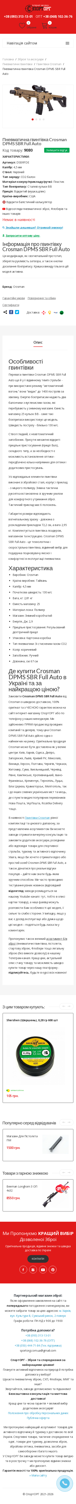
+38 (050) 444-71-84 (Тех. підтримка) (38, 1345)
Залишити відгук (56, 150)
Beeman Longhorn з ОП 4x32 (21, 1188)
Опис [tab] (38, 342)
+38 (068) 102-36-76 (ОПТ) (38, 1340)
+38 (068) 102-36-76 (57, 16)
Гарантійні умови (13, 298)
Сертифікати (10, 305)
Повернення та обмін (42, 298)
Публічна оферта (38, 1418)
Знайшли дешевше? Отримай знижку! (32, 227)
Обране (27, 25)
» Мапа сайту (38, 1475)
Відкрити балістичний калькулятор (27, 202)
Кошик (49, 25)
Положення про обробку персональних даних (38, 1413)
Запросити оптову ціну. (21, 235)
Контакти (38, 1259)
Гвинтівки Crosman (37, 818)
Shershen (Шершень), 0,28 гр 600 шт (32, 1020)
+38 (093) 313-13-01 (18, 16)
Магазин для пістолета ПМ (22, 1138)
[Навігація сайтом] (67, 43)
